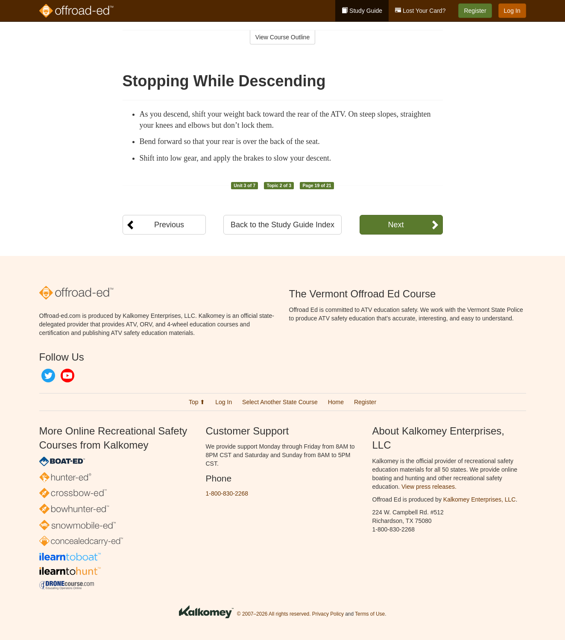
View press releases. (429, 486)
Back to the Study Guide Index (282, 224)
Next (396, 224)
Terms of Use (370, 614)
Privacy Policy (328, 614)
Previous (169, 224)
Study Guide (362, 10)
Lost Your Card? (420, 10)
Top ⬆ (197, 402)
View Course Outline (282, 37)
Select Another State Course (280, 402)
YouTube (67, 375)
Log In (512, 10)
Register (475, 10)
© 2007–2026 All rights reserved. (274, 614)
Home (336, 402)
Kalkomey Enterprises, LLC (479, 499)
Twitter (48, 375)
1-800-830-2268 (227, 493)
